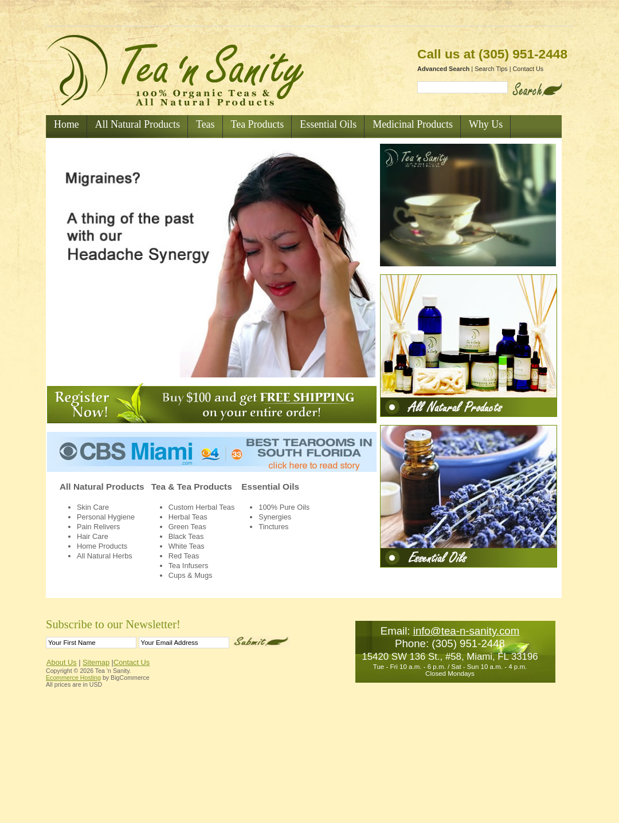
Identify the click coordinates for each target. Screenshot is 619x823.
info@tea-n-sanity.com (466, 631)
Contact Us (528, 68)
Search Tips (491, 68)
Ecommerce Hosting (73, 677)
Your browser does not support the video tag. (211, 263)
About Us (61, 662)
